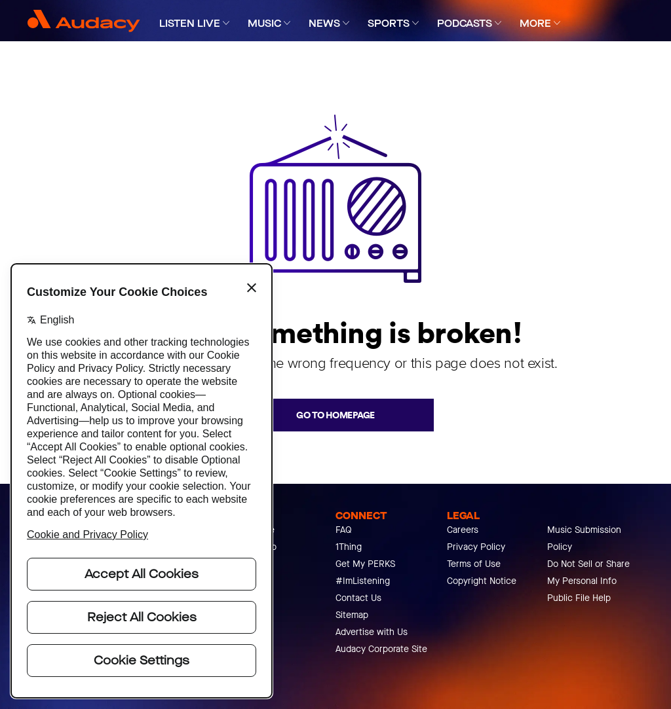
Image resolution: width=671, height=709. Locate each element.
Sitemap (352, 615)
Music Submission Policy (584, 538)
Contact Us (358, 598)
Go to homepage (335, 415)
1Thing (349, 547)
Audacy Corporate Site (381, 649)
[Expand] (226, 23)
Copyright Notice (481, 581)
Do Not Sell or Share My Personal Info (588, 572)
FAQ (344, 530)
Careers (462, 530)
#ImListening (363, 581)
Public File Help (579, 598)
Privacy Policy (476, 547)
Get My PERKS (365, 564)
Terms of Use (474, 564)
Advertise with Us (372, 632)
